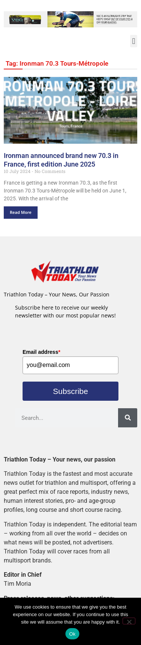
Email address (41, 352)
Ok (72, 634)
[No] (129, 621)
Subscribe (70, 391)
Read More (21, 212)
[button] (133, 41)
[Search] (127, 417)
